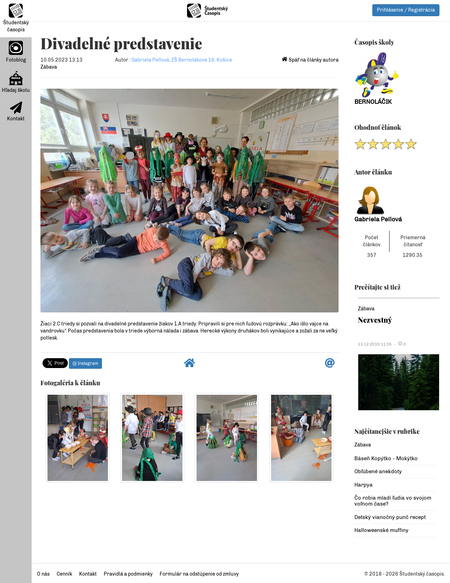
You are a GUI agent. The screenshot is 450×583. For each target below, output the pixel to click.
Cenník (64, 574)
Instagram (85, 363)
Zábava (48, 67)
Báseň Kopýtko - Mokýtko (386, 458)
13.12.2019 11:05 (375, 344)
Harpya (363, 485)
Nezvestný (375, 319)
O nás (43, 574)
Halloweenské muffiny (381, 530)
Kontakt (16, 111)
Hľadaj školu (16, 82)
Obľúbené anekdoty (378, 471)
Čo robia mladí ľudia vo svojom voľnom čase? (392, 501)
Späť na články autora (310, 60)
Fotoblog (16, 52)
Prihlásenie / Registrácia (406, 10)
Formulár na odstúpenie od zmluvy (199, 574)
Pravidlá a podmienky (128, 574)
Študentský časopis (16, 18)
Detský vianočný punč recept (390, 517)
